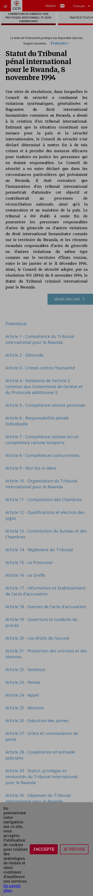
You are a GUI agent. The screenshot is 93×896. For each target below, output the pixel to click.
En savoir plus (12, 888)
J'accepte (44, 849)
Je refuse (74, 849)
